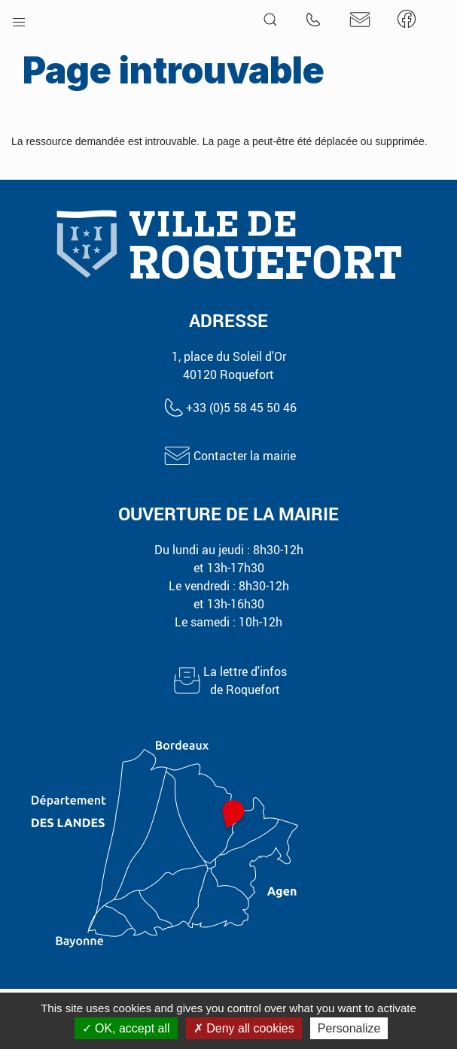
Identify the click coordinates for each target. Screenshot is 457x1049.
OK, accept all (126, 1028)
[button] (18, 19)
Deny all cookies (243, 1028)
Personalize (349, 1028)
